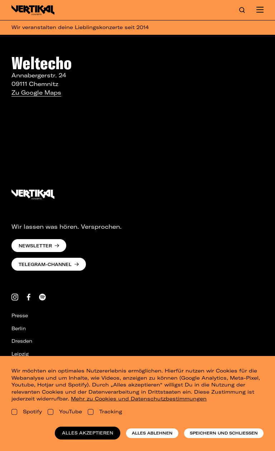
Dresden (21, 341)
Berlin (18, 328)
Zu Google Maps (36, 92)
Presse (19, 315)
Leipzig (20, 354)
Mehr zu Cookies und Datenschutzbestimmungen (139, 398)
